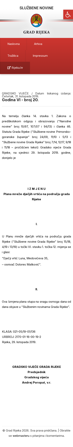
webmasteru (21, 436)
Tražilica (12, 55)
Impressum (40, 55)
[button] (68, 14)
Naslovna (13, 44)
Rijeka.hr (15, 67)
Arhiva (38, 44)
